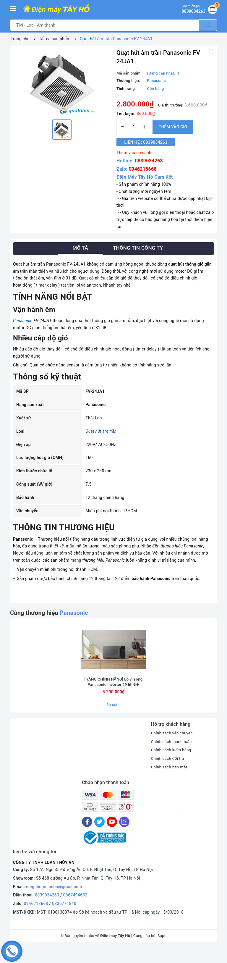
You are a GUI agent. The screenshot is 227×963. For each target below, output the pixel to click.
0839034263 (149, 161)
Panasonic (23, 320)
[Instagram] (124, 837)
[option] (62, 82)
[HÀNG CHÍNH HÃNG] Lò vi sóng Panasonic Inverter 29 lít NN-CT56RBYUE (113, 697)
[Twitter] (99, 837)
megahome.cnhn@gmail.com (54, 901)
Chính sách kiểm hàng (172, 765)
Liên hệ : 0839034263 (148, 142)
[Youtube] (112, 837)
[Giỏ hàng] (212, 10)
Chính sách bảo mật (170, 782)
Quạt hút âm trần (100, 431)
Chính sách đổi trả (168, 773)
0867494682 (75, 910)
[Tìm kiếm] (208, 25)
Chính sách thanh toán (172, 756)
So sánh (113, 720)
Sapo (162, 951)
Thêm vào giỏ (173, 127)
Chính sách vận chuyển (173, 748)
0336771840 (64, 919)
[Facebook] (87, 837)
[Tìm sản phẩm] (104, 25)
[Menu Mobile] (13, 7)
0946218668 (143, 169)
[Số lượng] (134, 127)
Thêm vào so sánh (133, 152)
